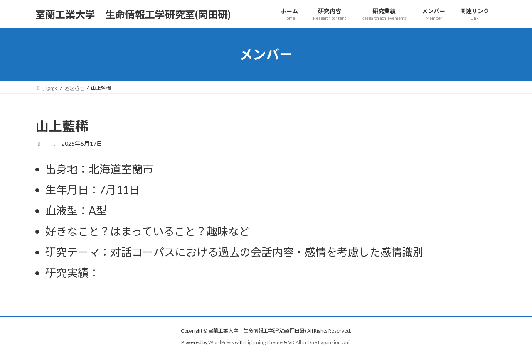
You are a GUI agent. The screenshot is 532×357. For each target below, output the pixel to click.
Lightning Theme (264, 342)
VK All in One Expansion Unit (319, 342)
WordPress (221, 342)
